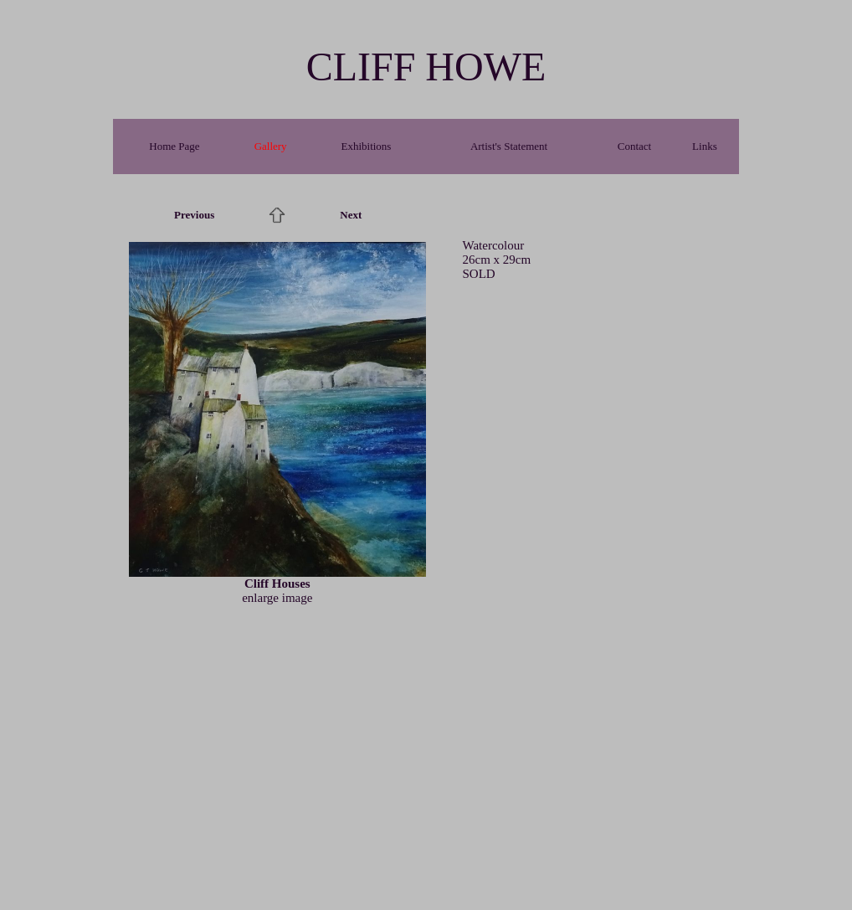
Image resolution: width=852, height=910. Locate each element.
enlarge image (277, 597)
